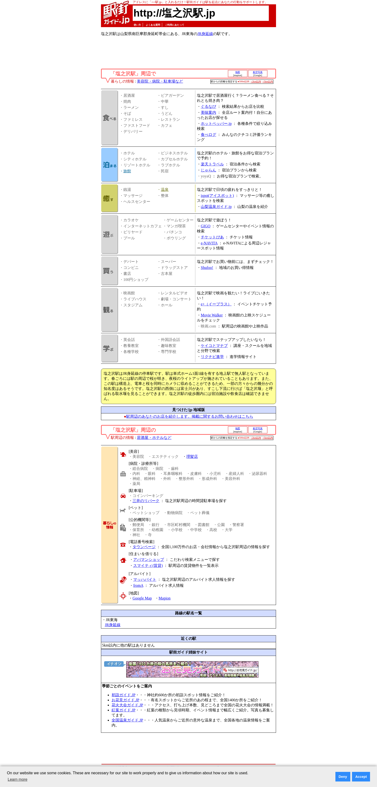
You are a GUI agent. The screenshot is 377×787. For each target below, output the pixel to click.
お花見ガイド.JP (125, 700)
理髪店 (192, 456)
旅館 (127, 171)
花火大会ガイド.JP (127, 705)
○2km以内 (256, 81)
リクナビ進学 (212, 357)
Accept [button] (361, 777)
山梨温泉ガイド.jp (216, 207)
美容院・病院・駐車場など (160, 81)
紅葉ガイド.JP (123, 710)
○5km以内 (267, 81)
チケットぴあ (212, 237)
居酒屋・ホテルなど (154, 438)
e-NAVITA (209, 243)
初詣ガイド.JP (123, 695)
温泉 (165, 190)
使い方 (137, 25)
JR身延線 (205, 34)
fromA (138, 585)
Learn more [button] (17, 779)
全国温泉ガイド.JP (127, 720)
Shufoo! (207, 268)
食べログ (208, 135)
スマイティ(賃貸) (148, 565)
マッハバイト (144, 579)
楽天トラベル (212, 164)
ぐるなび (208, 106)
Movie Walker (212, 315)
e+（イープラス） (216, 304)
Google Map (142, 598)
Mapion (165, 598)
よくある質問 (153, 25)
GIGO (205, 226)
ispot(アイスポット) (217, 196)
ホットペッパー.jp (216, 123)
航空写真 (258, 72)
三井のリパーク (145, 501)
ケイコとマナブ (214, 346)
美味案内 (208, 112)
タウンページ (144, 547)
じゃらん (208, 170)
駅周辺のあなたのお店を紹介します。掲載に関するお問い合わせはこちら (189, 416)
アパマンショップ (148, 559)
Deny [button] (343, 777)
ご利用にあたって (174, 25)
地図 (237, 72)
